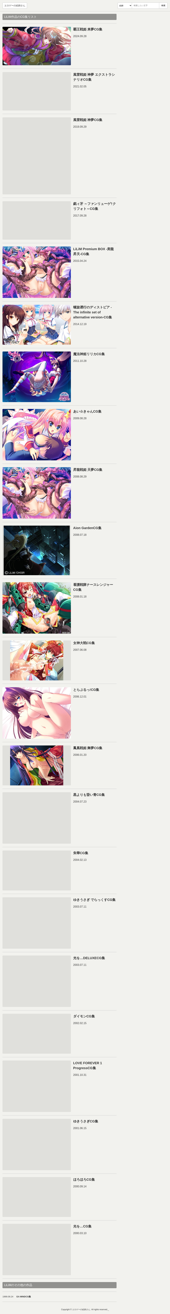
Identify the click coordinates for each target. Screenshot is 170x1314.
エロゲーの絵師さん (14, 5)
